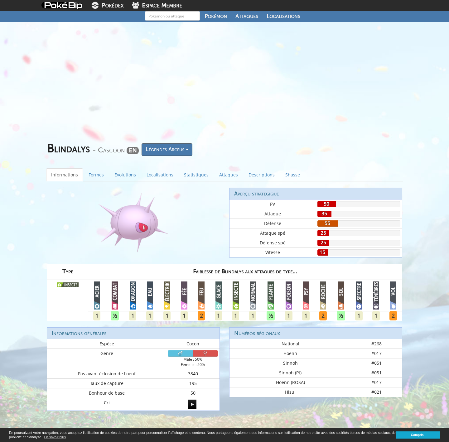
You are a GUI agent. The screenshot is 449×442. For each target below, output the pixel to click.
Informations (64, 175)
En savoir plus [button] (55, 437)
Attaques (246, 16)
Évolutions (125, 175)
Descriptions (262, 175)
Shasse (292, 175)
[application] (192, 404)
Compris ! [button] (418, 435)
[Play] (192, 404)
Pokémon (216, 16)
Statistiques (196, 175)
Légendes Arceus (167, 149)
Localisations (283, 16)
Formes (96, 175)
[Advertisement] (224, 78)
